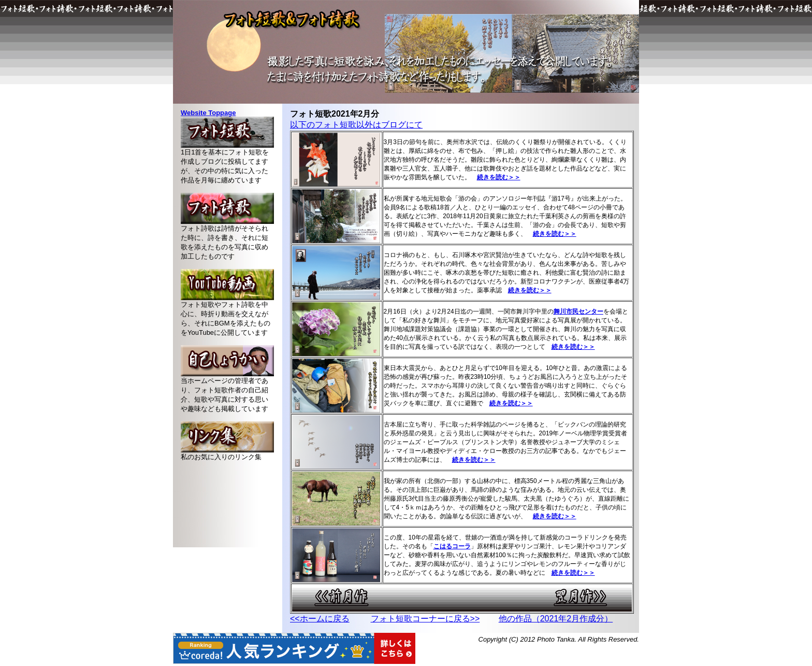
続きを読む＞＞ (530, 290)
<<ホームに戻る (320, 618)
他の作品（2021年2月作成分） (556, 618)
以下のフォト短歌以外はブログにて (356, 124)
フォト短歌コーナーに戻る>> (425, 618)
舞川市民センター (578, 311)
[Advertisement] (227, 508)
